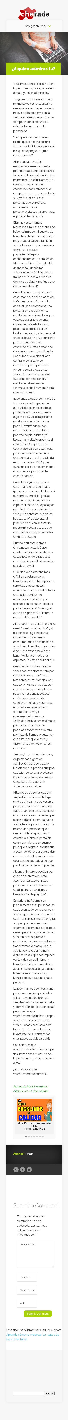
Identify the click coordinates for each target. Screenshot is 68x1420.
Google (16, 1170)
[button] (25, 1137)
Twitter (29, 1170)
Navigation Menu (36, 26)
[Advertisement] (34, 1371)
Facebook (22, 1170)
